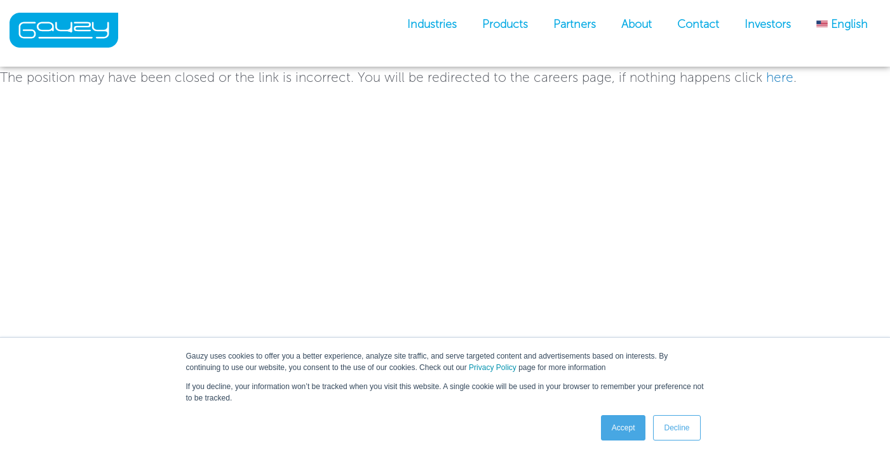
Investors (768, 24)
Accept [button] (623, 427)
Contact (698, 24)
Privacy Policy (492, 367)
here (779, 77)
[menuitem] (842, 24)
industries (432, 24)
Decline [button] (676, 427)
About (636, 24)
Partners (574, 24)
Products (505, 24)
